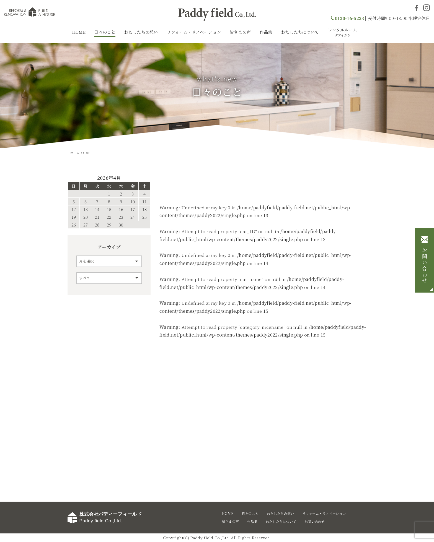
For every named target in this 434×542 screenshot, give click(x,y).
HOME (79, 32)
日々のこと (104, 32)
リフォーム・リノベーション (194, 32)
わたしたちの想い (141, 32)
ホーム (75, 152)
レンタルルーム (342, 32)
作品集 (266, 32)
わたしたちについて (300, 32)
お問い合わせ (424, 266)
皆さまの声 (240, 32)
